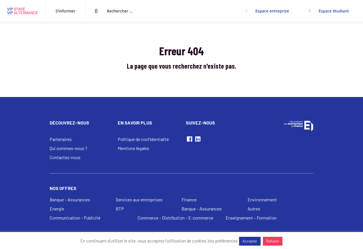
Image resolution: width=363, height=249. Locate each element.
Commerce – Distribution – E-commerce (175, 217)
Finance (189, 199)
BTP (120, 208)
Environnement (262, 199)
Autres (254, 208)
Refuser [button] (272, 241)
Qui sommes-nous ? (68, 148)
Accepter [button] (249, 241)
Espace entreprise (272, 11)
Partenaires (61, 139)
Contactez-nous (65, 157)
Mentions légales (133, 148)
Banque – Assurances (70, 199)
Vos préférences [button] (223, 240)
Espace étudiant (333, 11)
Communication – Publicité (75, 217)
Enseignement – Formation (251, 217)
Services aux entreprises (139, 199)
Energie (57, 208)
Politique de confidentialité (143, 139)
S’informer (65, 11)
